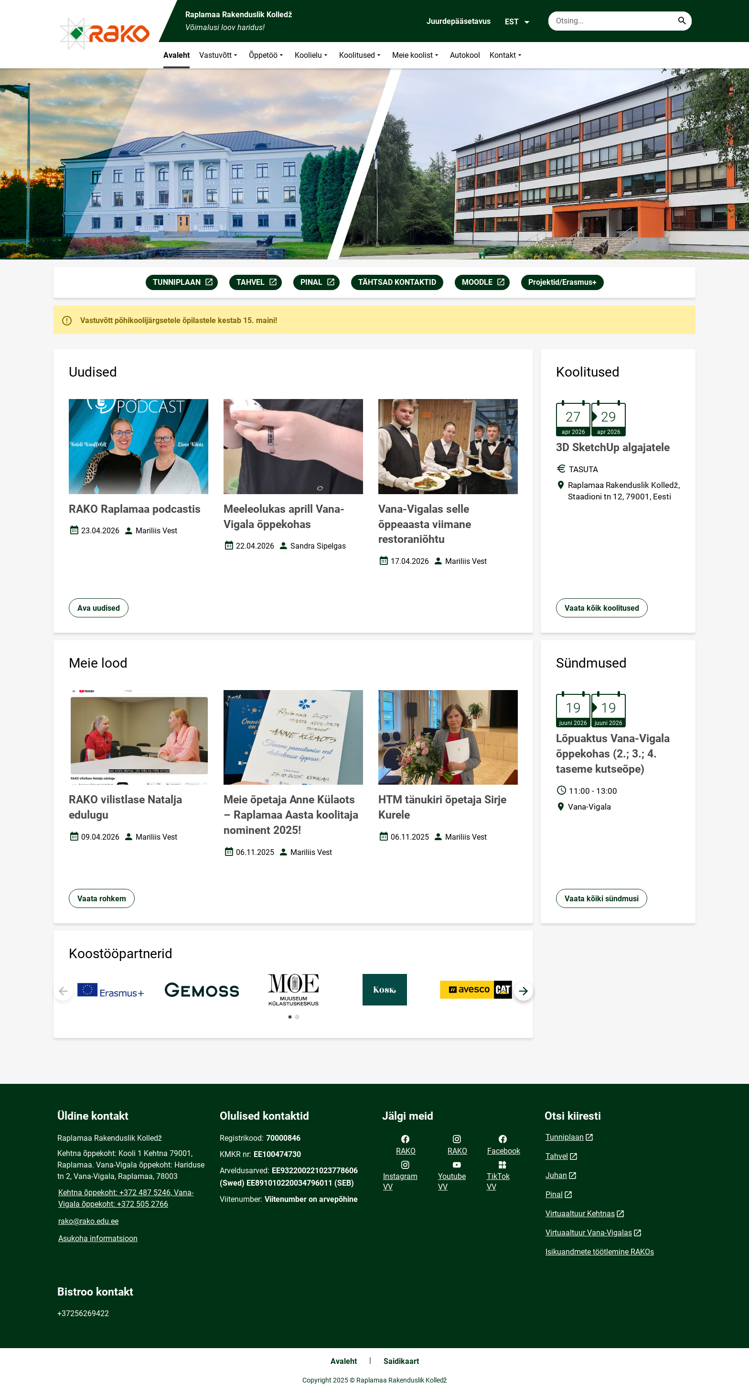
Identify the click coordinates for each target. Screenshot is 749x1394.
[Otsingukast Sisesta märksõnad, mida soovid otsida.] (620, 21)
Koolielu (312, 55)
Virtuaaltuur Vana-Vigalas (589, 1232)
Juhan (556, 1175)
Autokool (465, 55)
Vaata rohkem (101, 898)
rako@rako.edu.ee (88, 1221)
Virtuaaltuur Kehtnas (580, 1213)
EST (517, 22)
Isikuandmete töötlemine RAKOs (600, 1251)
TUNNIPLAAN (185, 283)
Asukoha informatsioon (98, 1238)
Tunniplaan (565, 1137)
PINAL (320, 283)
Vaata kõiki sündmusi (602, 898)
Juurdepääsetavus (459, 21)
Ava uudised (98, 608)
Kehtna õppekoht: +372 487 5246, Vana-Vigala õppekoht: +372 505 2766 (125, 1198)
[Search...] (682, 21)
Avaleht (176, 55)
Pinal (554, 1194)
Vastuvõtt (219, 55)
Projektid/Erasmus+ (562, 282)
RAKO (406, 1144)
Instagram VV (400, 1175)
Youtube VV (452, 1175)
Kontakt (507, 55)
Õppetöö (267, 55)
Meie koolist (416, 55)
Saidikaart (401, 1361)
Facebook (503, 1144)
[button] (523, 991)
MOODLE (485, 283)
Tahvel (557, 1156)
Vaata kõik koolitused (602, 608)
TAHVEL (259, 283)
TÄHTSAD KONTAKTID (397, 282)
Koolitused (361, 55)
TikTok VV (498, 1175)
